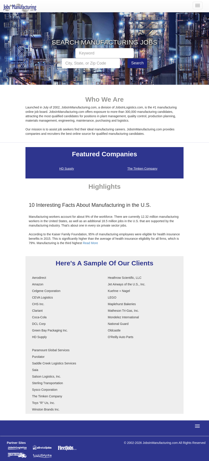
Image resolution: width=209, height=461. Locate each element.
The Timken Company (142, 168)
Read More (90, 243)
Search (137, 63)
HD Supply (66, 168)
